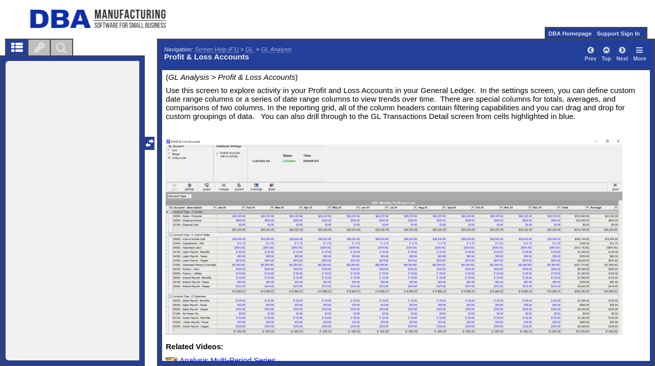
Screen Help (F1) (217, 49)
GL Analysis (276, 49)
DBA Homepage (570, 33)
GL (250, 49)
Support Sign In (618, 33)
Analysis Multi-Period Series (227, 360)
